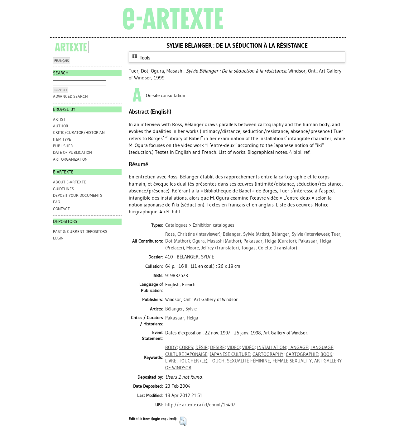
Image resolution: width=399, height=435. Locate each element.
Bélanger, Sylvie (181, 309)
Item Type (62, 139)
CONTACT (61, 208)
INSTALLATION (271, 347)
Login (58, 238)
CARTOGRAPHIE (302, 354)
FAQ (56, 202)
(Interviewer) (192, 234)
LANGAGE (298, 347)
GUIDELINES (63, 189)
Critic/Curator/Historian (79, 132)
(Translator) (212, 248)
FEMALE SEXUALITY (292, 361)
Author (60, 126)
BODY (171, 347)
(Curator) (269, 241)
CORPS (186, 347)
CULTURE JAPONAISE (186, 354)
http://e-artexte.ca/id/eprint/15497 (200, 405)
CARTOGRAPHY (267, 354)
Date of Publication (72, 152)
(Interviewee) (300, 234)
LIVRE (170, 361)
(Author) (216, 241)
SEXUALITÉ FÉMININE (248, 361)
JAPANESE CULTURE (230, 354)
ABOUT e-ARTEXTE (69, 182)
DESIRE (217, 347)
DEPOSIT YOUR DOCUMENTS (77, 195)
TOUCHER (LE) (193, 361)
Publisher (63, 146)
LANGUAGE (321, 347)
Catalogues (176, 225)
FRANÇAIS (61, 61)
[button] (183, 421)
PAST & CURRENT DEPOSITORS (80, 231)
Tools (140, 58)
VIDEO (233, 347)
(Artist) (246, 234)
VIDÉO (248, 347)
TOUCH (217, 361)
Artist (59, 119)
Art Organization (70, 159)
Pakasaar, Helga (181, 318)
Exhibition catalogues (213, 225)
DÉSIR (201, 347)
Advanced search (70, 96)
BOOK (326, 354)
